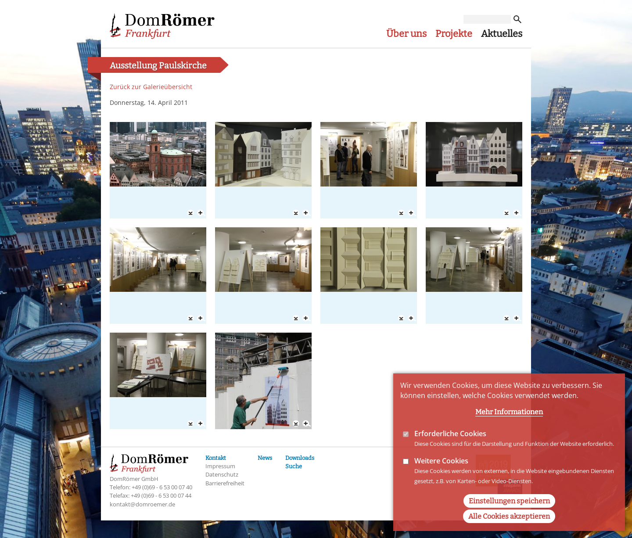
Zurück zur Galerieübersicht (151, 86)
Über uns (406, 33)
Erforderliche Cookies (450, 448)
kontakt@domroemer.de (142, 504)
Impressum (220, 466)
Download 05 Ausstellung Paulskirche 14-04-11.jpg (190, 318)
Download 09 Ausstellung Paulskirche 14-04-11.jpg (190, 424)
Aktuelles (501, 33)
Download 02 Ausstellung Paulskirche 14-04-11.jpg (296, 213)
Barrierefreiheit (224, 483)
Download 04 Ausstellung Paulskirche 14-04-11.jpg (506, 213)
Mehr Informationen (509, 427)
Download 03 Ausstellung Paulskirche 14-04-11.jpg (401, 213)
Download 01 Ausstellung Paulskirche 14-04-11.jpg (190, 213)
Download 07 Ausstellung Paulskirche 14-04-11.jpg (401, 318)
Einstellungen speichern (509, 516)
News (265, 458)
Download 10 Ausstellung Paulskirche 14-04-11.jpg (296, 424)
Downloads (299, 458)
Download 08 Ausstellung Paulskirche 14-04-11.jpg (506, 318)
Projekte (453, 33)
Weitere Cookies (441, 476)
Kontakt (215, 458)
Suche (293, 466)
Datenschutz (221, 474)
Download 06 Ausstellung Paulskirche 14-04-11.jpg (296, 318)
